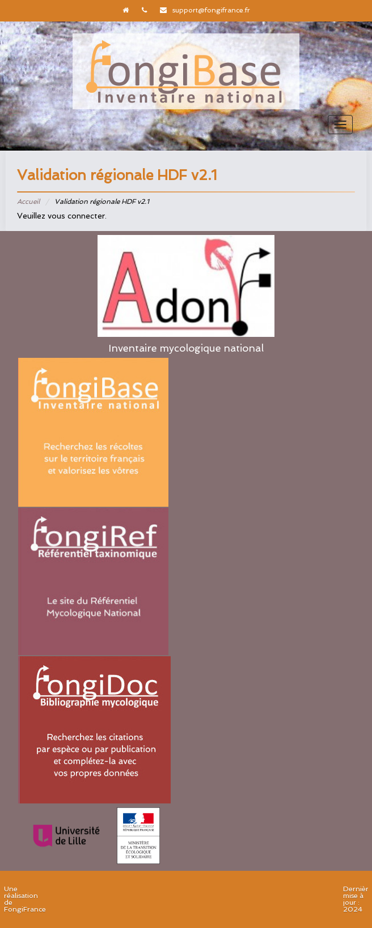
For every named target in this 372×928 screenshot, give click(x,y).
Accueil (28, 202)
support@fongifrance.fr (211, 10)
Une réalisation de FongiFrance (25, 899)
